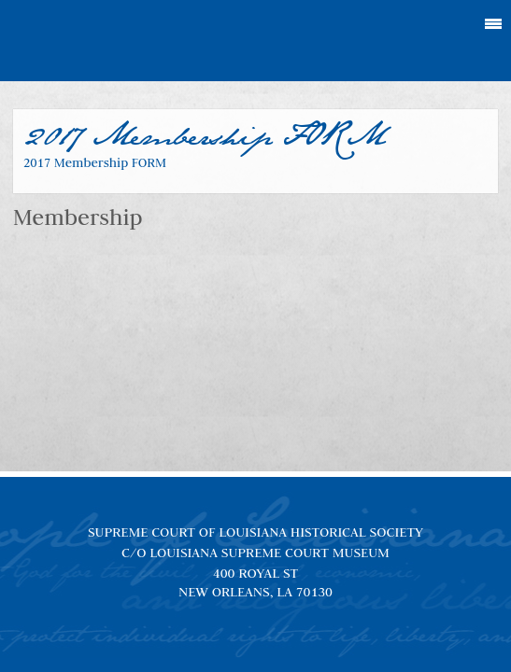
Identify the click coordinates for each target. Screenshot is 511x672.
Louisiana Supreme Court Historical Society (255, 41)
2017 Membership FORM (94, 162)
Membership (78, 217)
